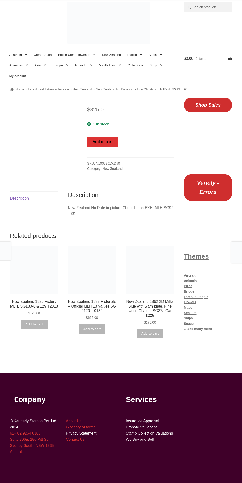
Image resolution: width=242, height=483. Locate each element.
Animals (190, 281)
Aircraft (190, 275)
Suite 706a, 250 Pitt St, (29, 439)
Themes (196, 256)
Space (189, 323)
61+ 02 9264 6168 (25, 433)
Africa (153, 54)
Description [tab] (19, 198)
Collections (135, 65)
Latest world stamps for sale (48, 89)
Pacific (132, 54)
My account (17, 76)
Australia (15, 54)
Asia (38, 65)
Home (19, 89)
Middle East (107, 65)
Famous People (196, 297)
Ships (188, 318)
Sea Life (190, 313)
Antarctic (81, 65)
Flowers (190, 302)
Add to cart (102, 142)
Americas (16, 65)
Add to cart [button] (34, 324)
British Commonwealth (74, 54)
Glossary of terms (80, 427)
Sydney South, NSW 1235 (32, 446)
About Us (74, 421)
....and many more (198, 329)
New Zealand (111, 54)
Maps (188, 307)
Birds (188, 286)
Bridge (189, 291)
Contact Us (75, 439)
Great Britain (43, 54)
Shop (153, 65)
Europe (57, 65)
